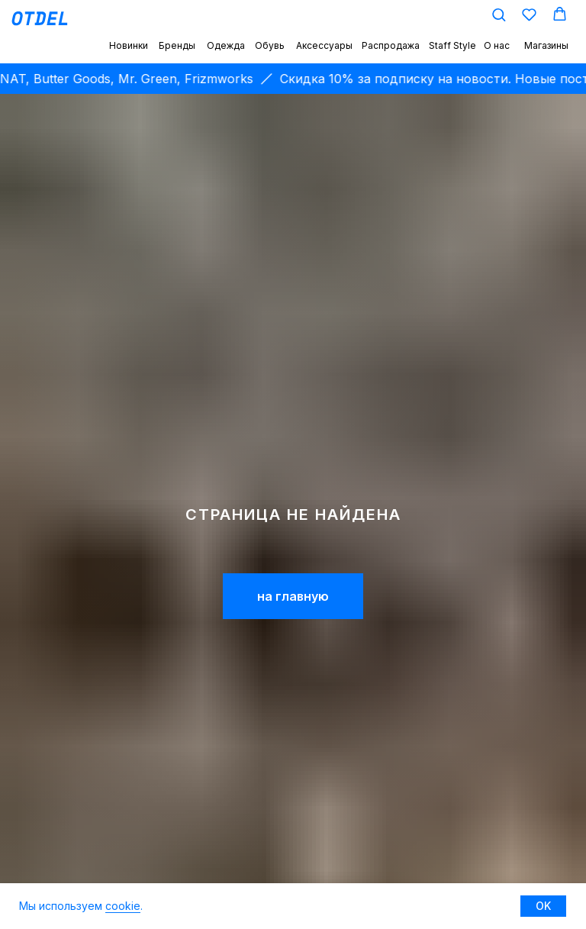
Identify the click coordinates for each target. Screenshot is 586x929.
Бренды (177, 45)
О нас (497, 45)
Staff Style (452, 45)
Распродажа (391, 45)
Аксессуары (324, 45)
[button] (498, 14)
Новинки (128, 45)
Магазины (546, 45)
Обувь (270, 45)
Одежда (226, 45)
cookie (122, 905)
